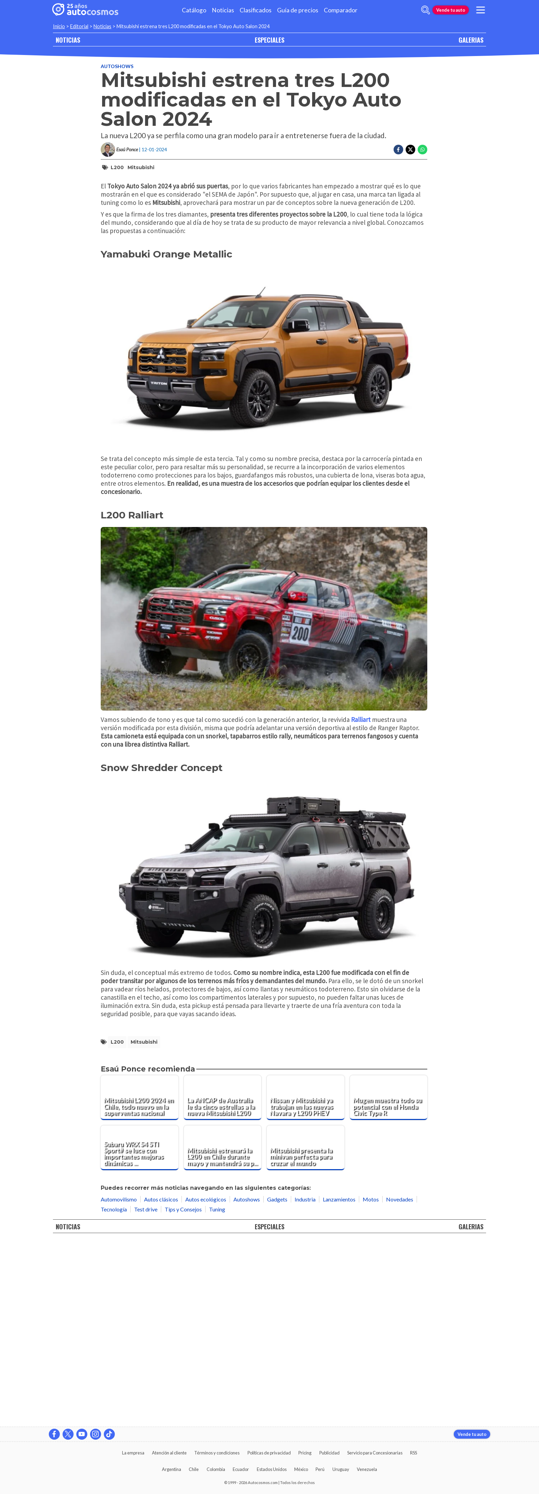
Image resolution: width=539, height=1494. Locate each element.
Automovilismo (119, 1383)
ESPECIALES (269, 39)
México (301, 1469)
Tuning (217, 1393)
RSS (413, 1452)
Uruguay (340, 1469)
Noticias (223, 10)
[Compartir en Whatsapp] (422, 149)
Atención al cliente (169, 1452)
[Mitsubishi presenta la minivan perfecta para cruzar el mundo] (305, 1331)
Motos (371, 1383)
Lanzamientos (339, 1383)
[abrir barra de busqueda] (425, 10)
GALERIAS (471, 39)
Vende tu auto (450, 10)
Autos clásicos (161, 1383)
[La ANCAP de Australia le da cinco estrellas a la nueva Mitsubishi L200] (223, 1281)
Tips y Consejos (183, 1393)
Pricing (304, 1452)
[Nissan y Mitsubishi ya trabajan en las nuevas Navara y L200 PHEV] (305, 1281)
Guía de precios (297, 10)
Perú (320, 1469)
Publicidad (329, 1452)
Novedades (399, 1383)
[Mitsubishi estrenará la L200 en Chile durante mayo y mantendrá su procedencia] (223, 1331)
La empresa (133, 1452)
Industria (305, 1383)
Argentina (171, 1469)
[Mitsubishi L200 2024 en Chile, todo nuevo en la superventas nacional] (139, 1281)
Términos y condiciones (217, 1452)
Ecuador (241, 1469)
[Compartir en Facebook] (398, 149)
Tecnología (114, 1393)
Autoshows (117, 66)
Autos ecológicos (205, 1383)
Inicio (59, 26)
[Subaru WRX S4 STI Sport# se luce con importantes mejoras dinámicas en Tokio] (139, 1331)
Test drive (145, 1393)
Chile (194, 1469)
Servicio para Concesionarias (375, 1452)
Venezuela (367, 1469)
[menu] (480, 10)
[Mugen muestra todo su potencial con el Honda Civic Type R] (389, 1281)
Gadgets (277, 1383)
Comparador (341, 10)
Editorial (79, 26)
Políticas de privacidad (269, 1452)
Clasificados (256, 10)
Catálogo (194, 10)
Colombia (216, 1469)
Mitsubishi (141, 167)
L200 (117, 167)
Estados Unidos (272, 1469)
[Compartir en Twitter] (410, 149)
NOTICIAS (68, 39)
